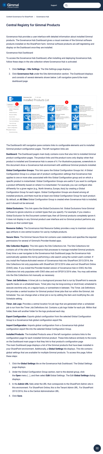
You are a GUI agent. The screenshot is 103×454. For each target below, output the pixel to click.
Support (54, 5)
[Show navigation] (97, 448)
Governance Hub (42, 17)
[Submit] (66, 5)
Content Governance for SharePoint (19, 17)
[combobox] (82, 5)
